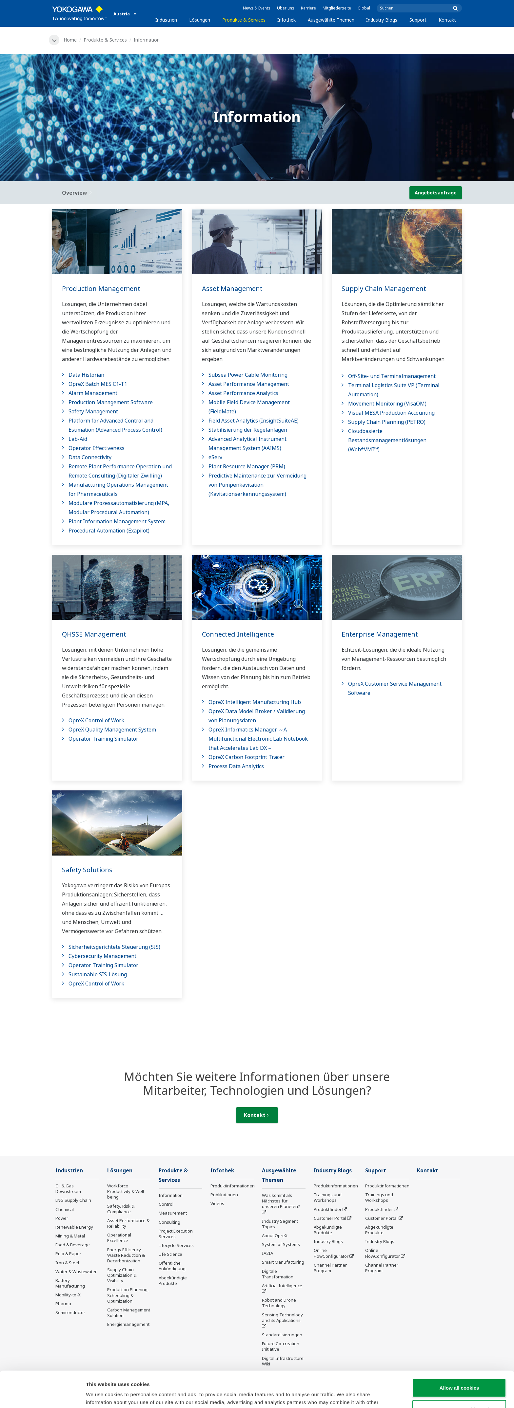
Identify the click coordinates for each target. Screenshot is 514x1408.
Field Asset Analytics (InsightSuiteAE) (253, 420)
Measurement (173, 1213)
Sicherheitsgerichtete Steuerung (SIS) (114, 946)
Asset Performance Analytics (243, 393)
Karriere (308, 8)
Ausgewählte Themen (331, 20)
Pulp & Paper (68, 1253)
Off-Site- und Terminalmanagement (392, 376)
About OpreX (274, 1235)
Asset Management (232, 288)
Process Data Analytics (236, 766)
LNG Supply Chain (73, 1200)
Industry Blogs (381, 20)
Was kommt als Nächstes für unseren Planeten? (281, 1200)
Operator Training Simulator (103, 738)
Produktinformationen (232, 1186)
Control (166, 1204)
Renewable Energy (74, 1227)
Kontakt (447, 20)
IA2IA (267, 1253)
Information (171, 1195)
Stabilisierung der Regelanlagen (247, 429)
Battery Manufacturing (70, 1283)
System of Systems (281, 1244)
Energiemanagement (128, 1324)
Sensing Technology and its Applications (282, 1317)
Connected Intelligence (238, 634)
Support (417, 20)
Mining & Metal (70, 1236)
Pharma (63, 1304)
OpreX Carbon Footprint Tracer (246, 757)
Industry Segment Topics (280, 1224)
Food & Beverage (72, 1245)
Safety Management (93, 411)
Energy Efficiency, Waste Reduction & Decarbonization (126, 1255)
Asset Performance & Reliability (128, 1223)
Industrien (166, 20)
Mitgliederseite (337, 8)
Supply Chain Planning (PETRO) (386, 421)
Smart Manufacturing (283, 1262)
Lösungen (199, 20)
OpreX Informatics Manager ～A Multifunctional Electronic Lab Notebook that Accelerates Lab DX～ (258, 738)
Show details (344, 1395)
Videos (217, 1203)
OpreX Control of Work (96, 720)
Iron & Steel (67, 1263)
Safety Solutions (87, 869)
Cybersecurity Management (102, 956)
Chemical (64, 1209)
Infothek (286, 20)
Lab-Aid (78, 438)
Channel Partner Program (330, 1267)
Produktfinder (328, 1209)
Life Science (170, 1254)
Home (70, 40)
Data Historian (86, 374)
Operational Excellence (119, 1237)
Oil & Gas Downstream (68, 1188)
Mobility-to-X (68, 1295)
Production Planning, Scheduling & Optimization (128, 1295)
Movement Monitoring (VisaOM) (387, 403)
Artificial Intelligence (282, 1286)
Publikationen (224, 1195)
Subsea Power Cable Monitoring (247, 374)
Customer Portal (330, 1218)
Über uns (285, 8)
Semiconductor (70, 1312)
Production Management (101, 288)
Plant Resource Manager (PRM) (246, 466)
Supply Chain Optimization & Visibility (121, 1275)
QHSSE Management (94, 634)
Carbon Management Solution (128, 1312)
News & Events (256, 8)
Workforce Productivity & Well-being (126, 1191)
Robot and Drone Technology (279, 1303)
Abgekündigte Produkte (173, 1280)
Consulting (169, 1222)
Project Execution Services (176, 1233)
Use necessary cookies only (459, 1373)
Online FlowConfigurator (331, 1253)
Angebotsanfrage (436, 193)
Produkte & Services (244, 20)
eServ (215, 457)
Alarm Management (93, 393)
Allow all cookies (459, 1351)
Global (364, 8)
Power (61, 1218)
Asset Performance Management (248, 384)
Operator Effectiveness (97, 448)
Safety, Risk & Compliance (120, 1209)
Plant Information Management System (117, 521)
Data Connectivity (90, 457)
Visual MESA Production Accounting (391, 412)
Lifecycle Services (176, 1245)
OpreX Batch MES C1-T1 (98, 384)
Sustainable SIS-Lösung (98, 974)
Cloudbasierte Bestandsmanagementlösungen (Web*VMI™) (387, 440)
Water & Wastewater (76, 1271)
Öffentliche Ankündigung (172, 1266)
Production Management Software (111, 402)
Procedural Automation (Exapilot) (109, 530)
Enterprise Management (380, 634)
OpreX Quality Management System (112, 729)
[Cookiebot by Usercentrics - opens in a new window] (42, 1395)
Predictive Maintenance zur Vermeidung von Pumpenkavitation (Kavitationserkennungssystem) (257, 484)
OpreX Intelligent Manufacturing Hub (254, 702)
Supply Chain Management (384, 288)
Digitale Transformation (277, 1274)
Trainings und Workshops (328, 1197)
